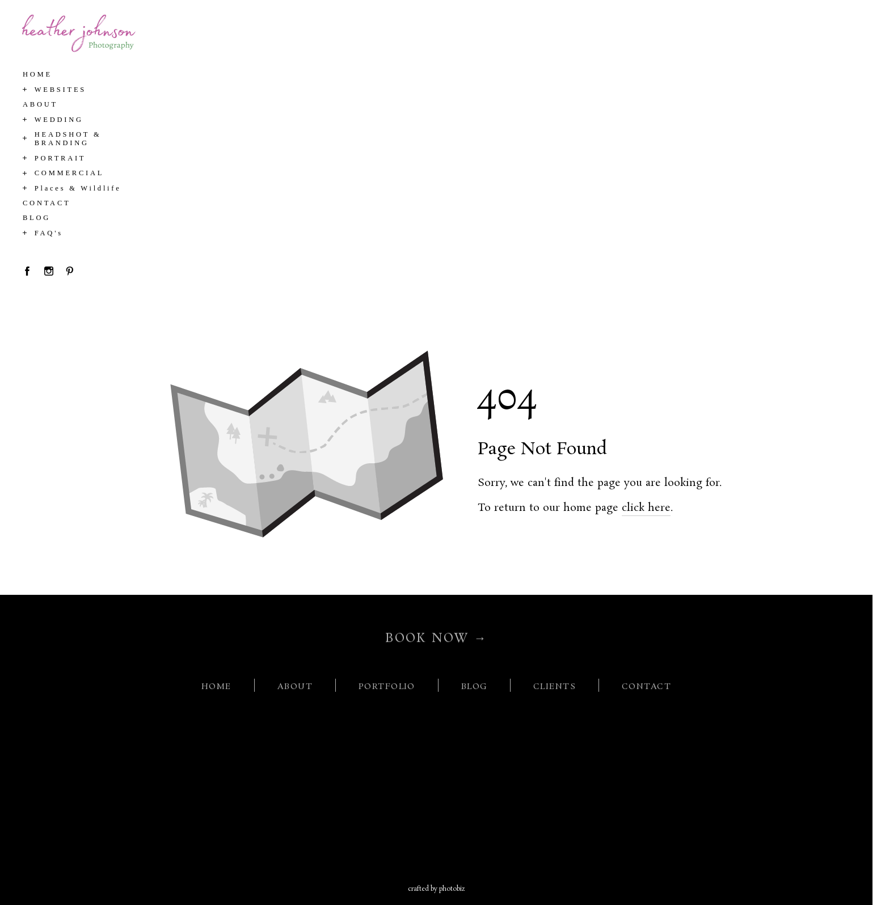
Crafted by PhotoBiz (436, 889)
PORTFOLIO (387, 691)
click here (646, 508)
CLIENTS (554, 691)
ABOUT (295, 691)
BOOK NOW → (436, 642)
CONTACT (646, 691)
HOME (216, 691)
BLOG (474, 691)
